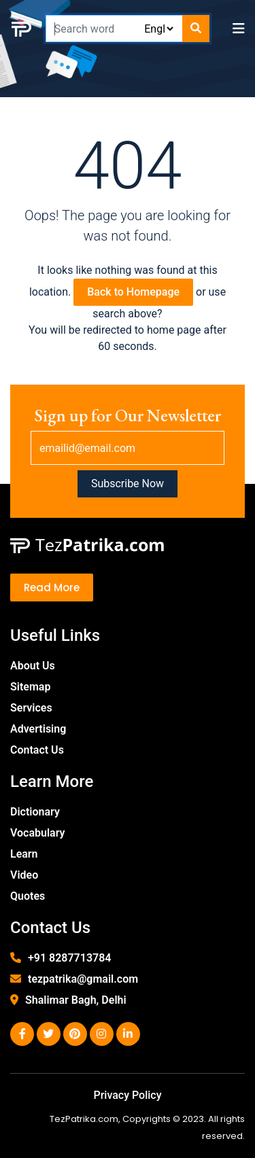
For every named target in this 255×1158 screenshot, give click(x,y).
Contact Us (37, 749)
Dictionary (35, 811)
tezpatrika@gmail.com (83, 978)
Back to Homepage (133, 291)
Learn (24, 853)
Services (31, 707)
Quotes (27, 896)
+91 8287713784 (69, 957)
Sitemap (30, 686)
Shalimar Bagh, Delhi (75, 1000)
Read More (52, 587)
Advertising (38, 728)
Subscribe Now (127, 483)
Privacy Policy (127, 1095)
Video (24, 874)
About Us (32, 665)
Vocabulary (37, 832)
